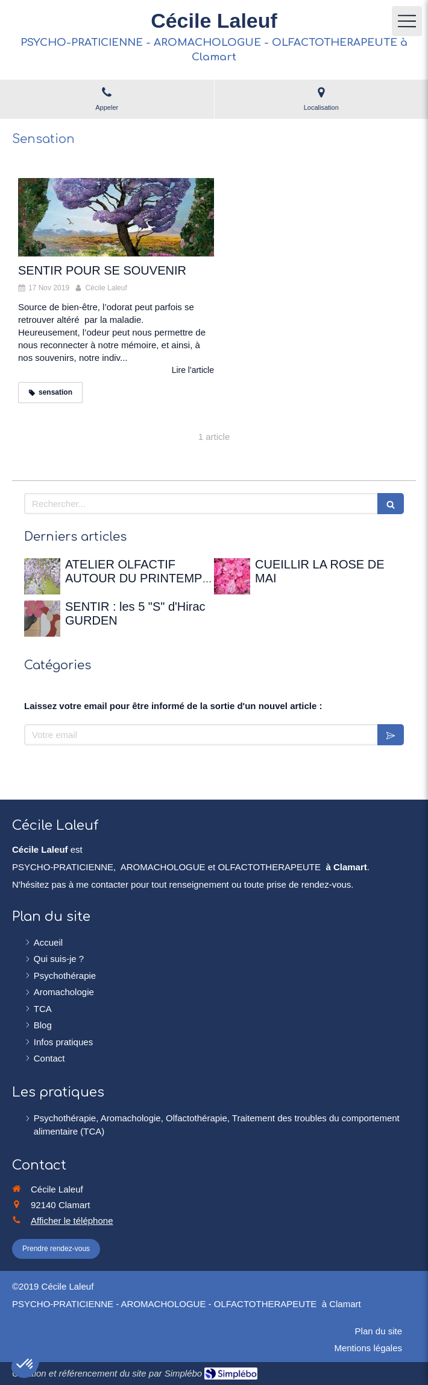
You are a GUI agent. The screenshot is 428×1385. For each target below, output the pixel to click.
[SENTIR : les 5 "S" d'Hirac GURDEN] (42, 618)
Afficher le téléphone (72, 1220)
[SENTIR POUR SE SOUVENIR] (116, 217)
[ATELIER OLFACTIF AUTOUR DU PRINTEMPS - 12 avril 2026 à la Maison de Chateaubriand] (42, 576)
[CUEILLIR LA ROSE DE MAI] (232, 576)
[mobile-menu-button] (407, 21)
